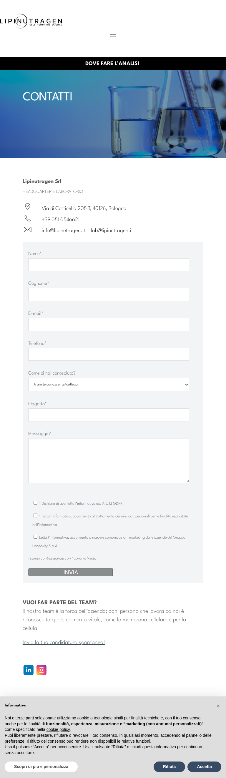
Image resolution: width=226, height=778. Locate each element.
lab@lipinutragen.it (112, 230)
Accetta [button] (204, 766)
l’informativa (85, 504)
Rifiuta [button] (169, 766)
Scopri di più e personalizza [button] (41, 766)
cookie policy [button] (58, 729)
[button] (218, 706)
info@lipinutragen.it (63, 230)
